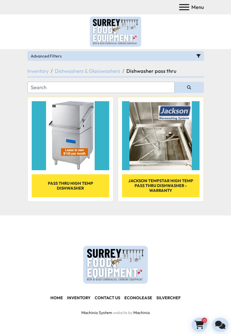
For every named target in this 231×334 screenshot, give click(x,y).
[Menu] (184, 7)
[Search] (100, 87)
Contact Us (107, 297)
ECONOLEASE (138, 297)
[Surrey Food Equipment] (115, 264)
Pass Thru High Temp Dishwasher (70, 186)
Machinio (141, 312)
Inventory (79, 297)
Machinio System (96, 312)
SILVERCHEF (168, 297)
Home (56, 297)
